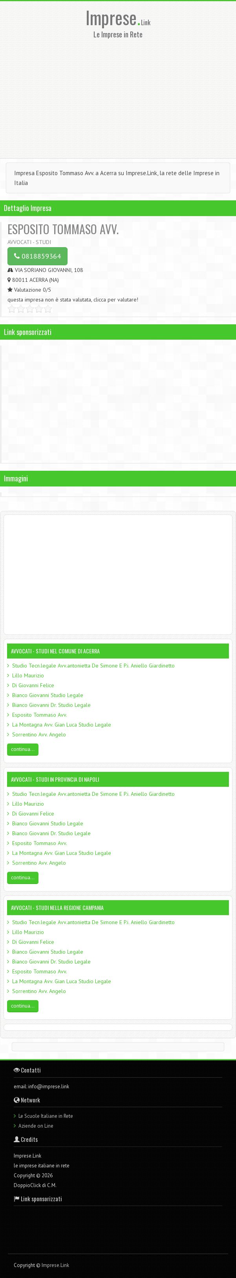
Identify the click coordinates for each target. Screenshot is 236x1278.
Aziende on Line (35, 1126)
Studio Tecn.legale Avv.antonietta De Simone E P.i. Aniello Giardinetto (93, 665)
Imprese (113, 17)
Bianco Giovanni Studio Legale (47, 695)
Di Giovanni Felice (33, 685)
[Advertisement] (118, 96)
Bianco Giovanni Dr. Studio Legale (51, 704)
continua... (23, 749)
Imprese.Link (55, 1265)
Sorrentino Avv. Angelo (39, 734)
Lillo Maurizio (28, 675)
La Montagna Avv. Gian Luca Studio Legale (61, 724)
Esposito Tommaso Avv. (39, 714)
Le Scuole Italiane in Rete (45, 1116)
